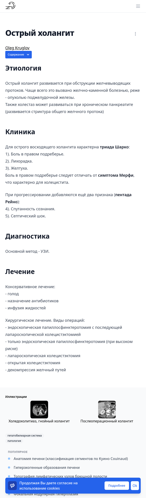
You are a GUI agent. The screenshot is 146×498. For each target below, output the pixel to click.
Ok (135, 485)
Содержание (19, 54)
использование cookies (39, 488)
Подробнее (116, 485)
